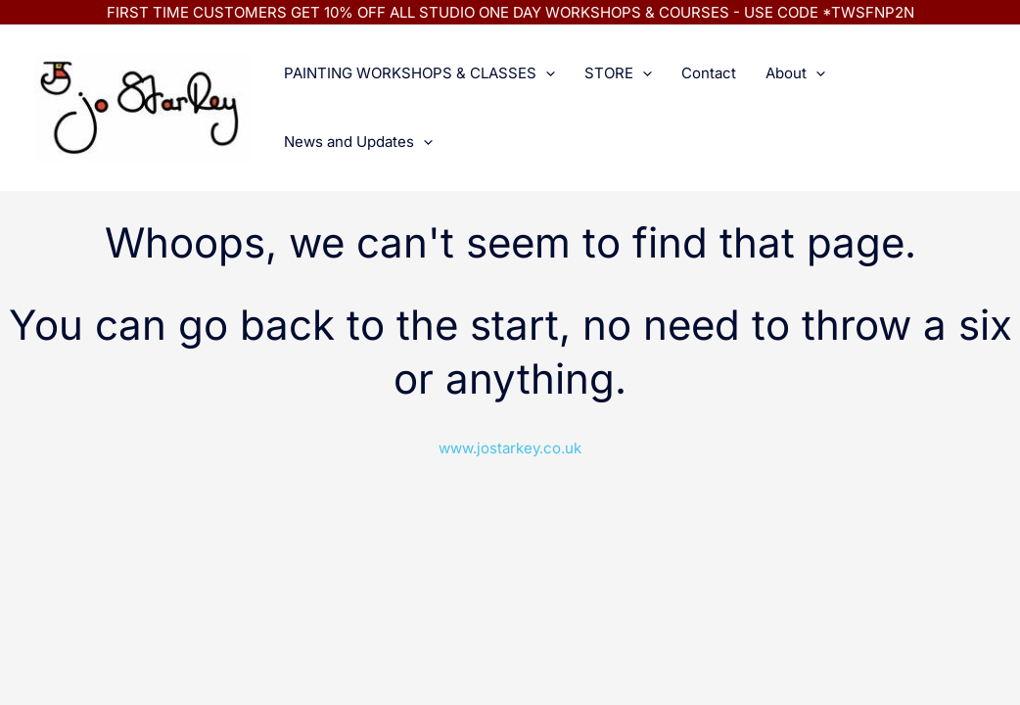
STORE (618, 73)
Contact (708, 73)
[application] (545, 73)
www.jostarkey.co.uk (510, 448)
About (795, 73)
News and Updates (358, 141)
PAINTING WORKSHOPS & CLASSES (419, 73)
